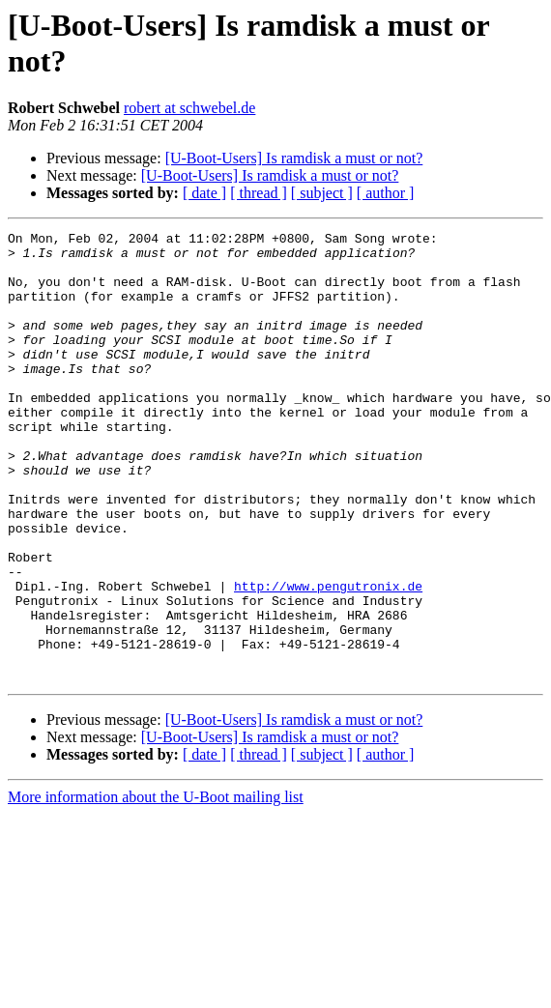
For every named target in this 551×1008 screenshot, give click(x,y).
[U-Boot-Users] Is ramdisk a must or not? (294, 158)
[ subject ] (322, 193)
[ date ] (204, 193)
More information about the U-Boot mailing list (156, 886)
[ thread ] (258, 193)
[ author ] (386, 193)
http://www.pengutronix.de (328, 658)
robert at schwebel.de (189, 108)
